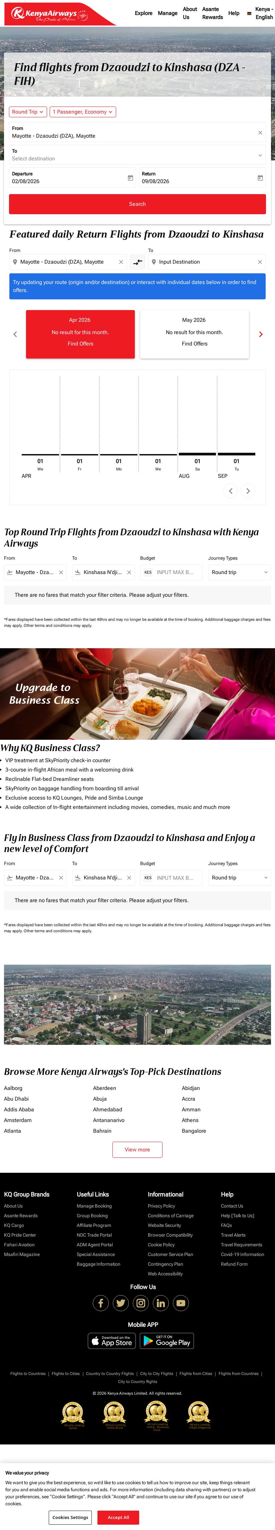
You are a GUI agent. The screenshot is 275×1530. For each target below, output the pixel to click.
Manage (168, 13)
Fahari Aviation (19, 1244)
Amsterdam (18, 1120)
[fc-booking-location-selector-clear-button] (261, 132)
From (17, 128)
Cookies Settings (70, 1517)
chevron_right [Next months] (260, 334)
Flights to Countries (28, 1373)
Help (233, 13)
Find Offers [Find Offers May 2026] (195, 343)
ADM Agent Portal (95, 1244)
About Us (190, 13)
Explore (144, 13)
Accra (188, 1099)
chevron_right (248, 491)
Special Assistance (96, 1254)
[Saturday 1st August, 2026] (197, 454)
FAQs (226, 1225)
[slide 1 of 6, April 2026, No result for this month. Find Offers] (80, 334)
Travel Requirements (241, 1244)
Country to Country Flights (110, 1373)
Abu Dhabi (16, 1099)
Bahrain (102, 1131)
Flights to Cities (66, 1373)
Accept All (118, 1517)
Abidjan (191, 1088)
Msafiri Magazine (22, 1254)
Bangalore (194, 1131)
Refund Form (234, 1264)
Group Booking (92, 1215)
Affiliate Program (94, 1225)
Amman (191, 1109)
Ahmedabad (107, 1109)
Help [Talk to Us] (237, 1215)
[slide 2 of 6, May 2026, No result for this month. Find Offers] (194, 334)
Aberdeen (104, 1088)
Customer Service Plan (170, 1254)
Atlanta (12, 1131)
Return (149, 173)
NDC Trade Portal (94, 1235)
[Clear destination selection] (261, 262)
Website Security (164, 1225)
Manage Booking (94, 1206)
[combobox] (68, 262)
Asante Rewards (212, 13)
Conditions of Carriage (171, 1215)
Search (137, 204)
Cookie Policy (161, 1244)
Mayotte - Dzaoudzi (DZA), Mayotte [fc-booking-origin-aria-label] (53, 136)
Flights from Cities (196, 1373)
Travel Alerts (233, 1235)
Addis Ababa (19, 1109)
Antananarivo (108, 1120)
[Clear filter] (60, 572)
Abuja (100, 1099)
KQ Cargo (14, 1225)
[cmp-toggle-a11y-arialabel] (137, 262)
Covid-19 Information (242, 1254)
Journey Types (223, 558)
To (14, 151)
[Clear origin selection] (122, 262)
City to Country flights (137, 1381)
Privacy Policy (161, 1206)
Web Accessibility (165, 1273)
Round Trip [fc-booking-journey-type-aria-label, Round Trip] (24, 112)
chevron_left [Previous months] (14, 334)
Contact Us (232, 1206)
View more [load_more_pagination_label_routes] (137, 1149)
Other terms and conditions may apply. (58, 625)
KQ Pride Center (20, 1235)
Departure (22, 173)
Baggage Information (98, 1264)
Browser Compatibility (170, 1235)
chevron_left (231, 491)
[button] (83, 112)
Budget (147, 558)
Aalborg (13, 1088)
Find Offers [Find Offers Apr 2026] (80, 343)
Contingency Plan (165, 1264)
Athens (190, 1120)
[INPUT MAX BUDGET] (176, 572)
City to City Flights (156, 1373)
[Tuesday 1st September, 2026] (236, 454)
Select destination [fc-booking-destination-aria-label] (33, 158)
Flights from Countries (239, 1373)
